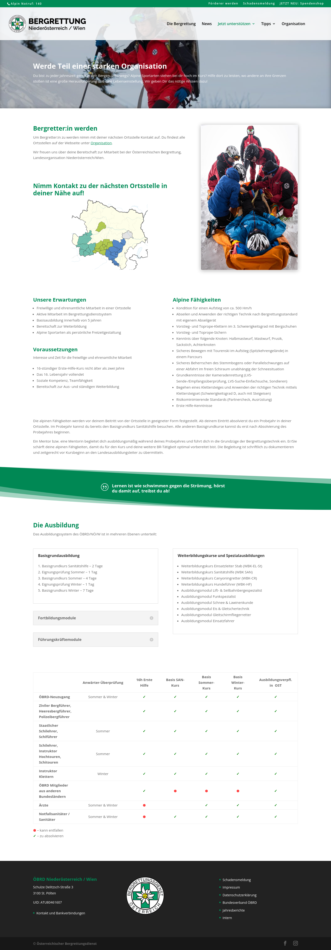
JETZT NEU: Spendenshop (302, 3)
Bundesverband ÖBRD (240, 902)
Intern (227, 918)
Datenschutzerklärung (239, 895)
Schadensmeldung (259, 3)
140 (39, 4)
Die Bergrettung (181, 24)
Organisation (293, 24)
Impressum (231, 887)
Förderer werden (223, 3)
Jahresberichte (234, 910)
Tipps (266, 24)
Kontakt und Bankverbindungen (60, 913)
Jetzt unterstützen (234, 24)
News (207, 24)
